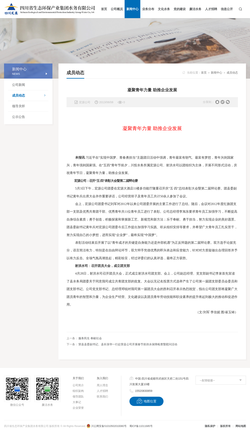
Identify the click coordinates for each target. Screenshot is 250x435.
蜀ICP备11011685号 (141, 426)
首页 (204, 72)
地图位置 (146, 401)
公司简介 (78, 385)
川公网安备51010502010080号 (106, 426)
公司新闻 (18, 84)
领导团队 (78, 396)
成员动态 (30, 95)
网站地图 (240, 426)
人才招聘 (102, 390)
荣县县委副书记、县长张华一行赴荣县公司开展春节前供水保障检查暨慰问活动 (127, 344)
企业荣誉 (78, 407)
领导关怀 (18, 106)
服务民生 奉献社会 (90, 338)
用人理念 (102, 385)
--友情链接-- (207, 380)
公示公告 (18, 117)
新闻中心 (216, 72)
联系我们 (102, 396)
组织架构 (78, 390)
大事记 (77, 402)
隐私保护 (210, 426)
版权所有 (225, 426)
